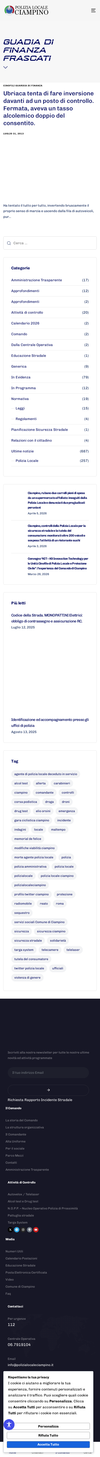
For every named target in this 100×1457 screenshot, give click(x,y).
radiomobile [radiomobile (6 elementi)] (23, 903)
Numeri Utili (14, 1251)
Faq (8, 1294)
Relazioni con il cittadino (31, 440)
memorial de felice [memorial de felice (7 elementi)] (27, 839)
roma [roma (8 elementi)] (60, 903)
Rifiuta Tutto (48, 1435)
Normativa (20, 399)
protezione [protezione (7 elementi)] (64, 894)
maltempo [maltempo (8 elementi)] (58, 829)
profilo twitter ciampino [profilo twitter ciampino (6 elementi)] (31, 894)
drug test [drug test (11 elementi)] (21, 811)
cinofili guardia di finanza (23, 85)
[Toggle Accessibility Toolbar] (9, 1425)
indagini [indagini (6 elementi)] (20, 829)
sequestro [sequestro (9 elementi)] (22, 913)
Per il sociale (15, 1148)
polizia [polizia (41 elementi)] (66, 857)
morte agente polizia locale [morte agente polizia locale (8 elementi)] (33, 857)
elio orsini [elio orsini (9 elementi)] (43, 811)
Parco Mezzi (15, 1155)
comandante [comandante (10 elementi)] (45, 792)
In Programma (23, 388)
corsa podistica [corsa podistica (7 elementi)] (25, 802)
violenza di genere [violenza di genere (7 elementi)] (27, 977)
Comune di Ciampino (20, 1287)
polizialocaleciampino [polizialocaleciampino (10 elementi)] (30, 885)
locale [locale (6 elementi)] (38, 829)
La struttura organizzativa (25, 1127)
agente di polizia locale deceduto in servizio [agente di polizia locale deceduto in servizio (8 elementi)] (45, 774)
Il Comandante (16, 1134)
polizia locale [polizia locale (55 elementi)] (64, 866)
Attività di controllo (27, 312)
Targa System (18, 1222)
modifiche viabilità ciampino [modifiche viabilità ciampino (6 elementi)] (34, 848)
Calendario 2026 (25, 323)
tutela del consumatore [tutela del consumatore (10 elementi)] (31, 959)
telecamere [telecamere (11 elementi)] (50, 950)
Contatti (11, 1162)
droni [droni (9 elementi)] (66, 802)
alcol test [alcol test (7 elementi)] (21, 783)
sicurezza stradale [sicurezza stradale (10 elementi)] (28, 940)
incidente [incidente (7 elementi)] (64, 820)
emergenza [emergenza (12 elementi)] (67, 811)
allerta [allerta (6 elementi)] (41, 783)
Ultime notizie (22, 451)
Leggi (20, 408)
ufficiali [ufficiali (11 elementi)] (57, 968)
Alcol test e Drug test (23, 1201)
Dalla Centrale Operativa (32, 345)
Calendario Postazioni (21, 1258)
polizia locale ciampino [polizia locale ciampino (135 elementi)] (57, 876)
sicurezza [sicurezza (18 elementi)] (21, 931)
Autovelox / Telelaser (23, 1194)
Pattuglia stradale (21, 1215)
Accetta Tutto (48, 1444)
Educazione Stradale (28, 356)
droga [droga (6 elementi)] (49, 802)
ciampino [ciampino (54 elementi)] (21, 792)
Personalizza (48, 1426)
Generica (19, 366)
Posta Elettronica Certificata (26, 1272)
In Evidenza (21, 377)
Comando (19, 334)
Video (10, 1279)
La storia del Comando (22, 1120)
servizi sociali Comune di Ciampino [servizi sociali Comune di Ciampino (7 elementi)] (39, 922)
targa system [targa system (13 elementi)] (23, 950)
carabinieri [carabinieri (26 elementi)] (62, 783)
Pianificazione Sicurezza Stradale (39, 430)
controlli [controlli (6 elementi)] (68, 792)
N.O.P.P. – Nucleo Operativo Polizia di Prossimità (43, 1208)
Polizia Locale (27, 461)
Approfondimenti (25, 291)
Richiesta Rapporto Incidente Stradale (40, 1100)
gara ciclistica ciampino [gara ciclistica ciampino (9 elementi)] (31, 820)
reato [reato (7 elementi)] (44, 903)
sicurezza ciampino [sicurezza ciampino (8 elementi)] (51, 931)
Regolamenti (26, 419)
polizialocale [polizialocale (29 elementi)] (23, 876)
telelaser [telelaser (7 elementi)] (73, 950)
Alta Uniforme (16, 1141)
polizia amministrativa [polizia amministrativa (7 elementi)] (30, 866)
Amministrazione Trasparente (36, 280)
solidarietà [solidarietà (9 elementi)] (58, 940)
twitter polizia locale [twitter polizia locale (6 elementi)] (29, 968)
